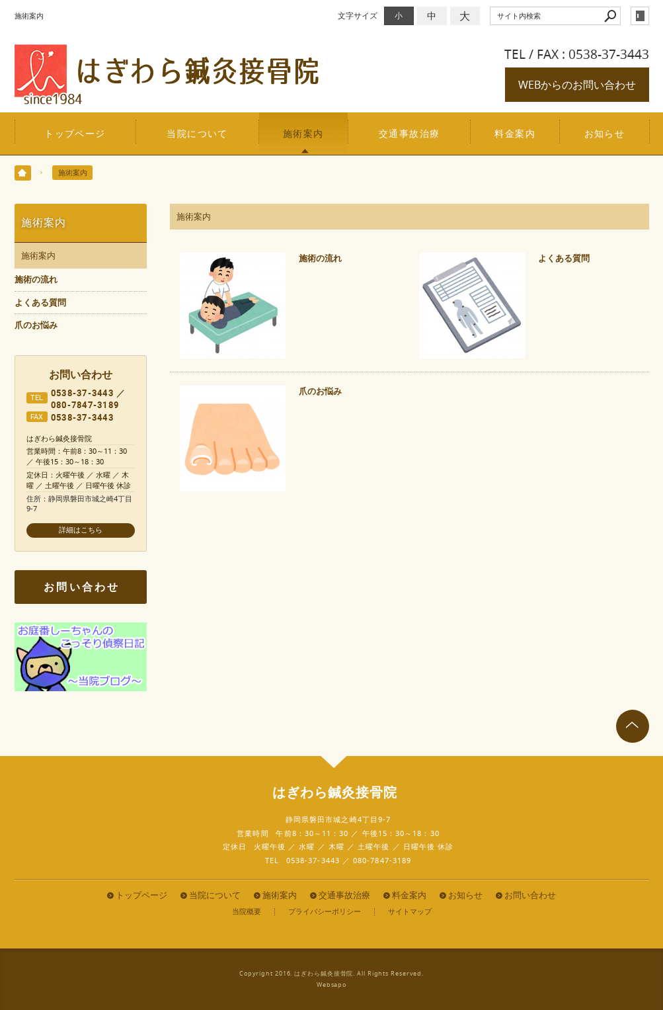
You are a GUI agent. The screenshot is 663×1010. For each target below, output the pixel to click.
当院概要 (246, 911)
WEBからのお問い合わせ (577, 84)
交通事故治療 (409, 133)
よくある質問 (564, 258)
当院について (197, 133)
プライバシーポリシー (324, 911)
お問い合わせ (82, 586)
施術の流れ (320, 258)
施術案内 (303, 133)
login (640, 16)
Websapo (331, 985)
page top (632, 726)
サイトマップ (410, 911)
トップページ (75, 133)
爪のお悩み (320, 391)
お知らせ (604, 133)
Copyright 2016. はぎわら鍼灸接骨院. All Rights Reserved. (331, 974)
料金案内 (514, 133)
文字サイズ (357, 15)
